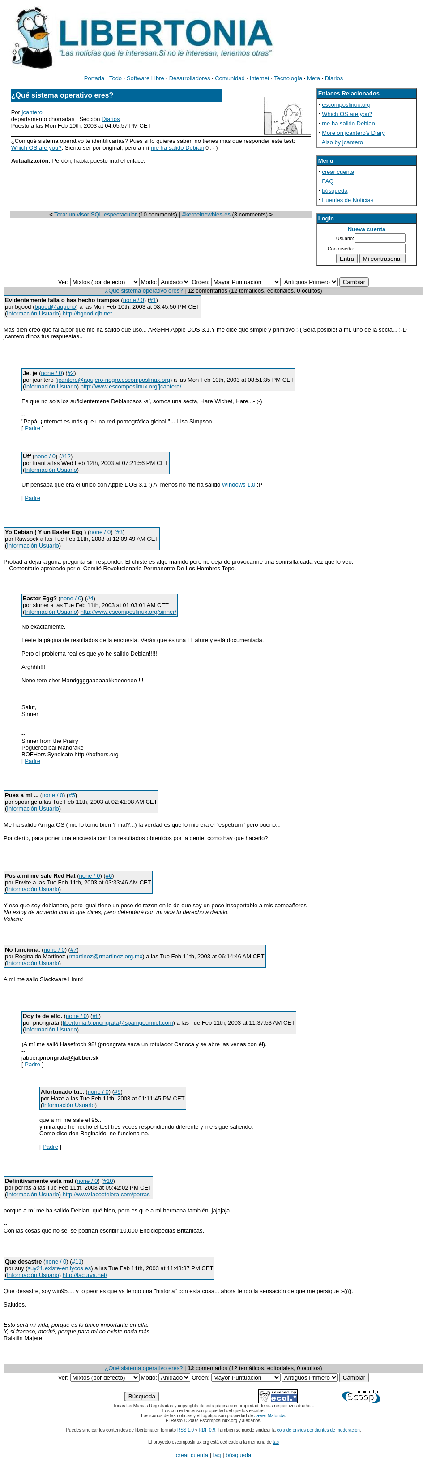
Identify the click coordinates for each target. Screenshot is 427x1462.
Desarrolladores (189, 78)
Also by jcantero (342, 142)
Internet (259, 78)
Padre (32, 428)
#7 (73, 949)
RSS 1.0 (185, 1429)
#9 (117, 1091)
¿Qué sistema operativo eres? (144, 290)
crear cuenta (338, 171)
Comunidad (230, 78)
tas (276, 1442)
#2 (71, 373)
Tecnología (288, 78)
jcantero (32, 112)
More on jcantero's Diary (353, 132)
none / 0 (133, 300)
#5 (71, 795)
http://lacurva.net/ (85, 1275)
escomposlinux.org (346, 104)
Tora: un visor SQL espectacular (95, 214)
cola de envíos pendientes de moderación (318, 1429)
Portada (94, 78)
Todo (115, 78)
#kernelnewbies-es (206, 214)
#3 (119, 532)
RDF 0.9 (207, 1429)
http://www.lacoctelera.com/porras (106, 1194)
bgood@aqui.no (55, 306)
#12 (66, 456)
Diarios (334, 78)
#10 (108, 1180)
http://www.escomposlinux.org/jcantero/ (131, 386)
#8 (95, 1016)
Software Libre (145, 78)
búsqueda (334, 190)
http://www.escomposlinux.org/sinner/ (129, 611)
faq (217, 1455)
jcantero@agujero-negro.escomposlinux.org (113, 379)
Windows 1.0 (238, 484)
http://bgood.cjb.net (87, 313)
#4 (90, 598)
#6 (109, 875)
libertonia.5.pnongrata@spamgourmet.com (118, 1022)
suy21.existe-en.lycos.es (59, 1268)
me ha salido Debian (177, 148)
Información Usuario (33, 313)
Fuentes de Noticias (347, 200)
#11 (77, 1261)
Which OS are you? (36, 148)
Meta (313, 78)
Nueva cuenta (367, 229)
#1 (152, 300)
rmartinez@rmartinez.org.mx (105, 956)
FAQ (327, 181)
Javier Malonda (269, 1415)
